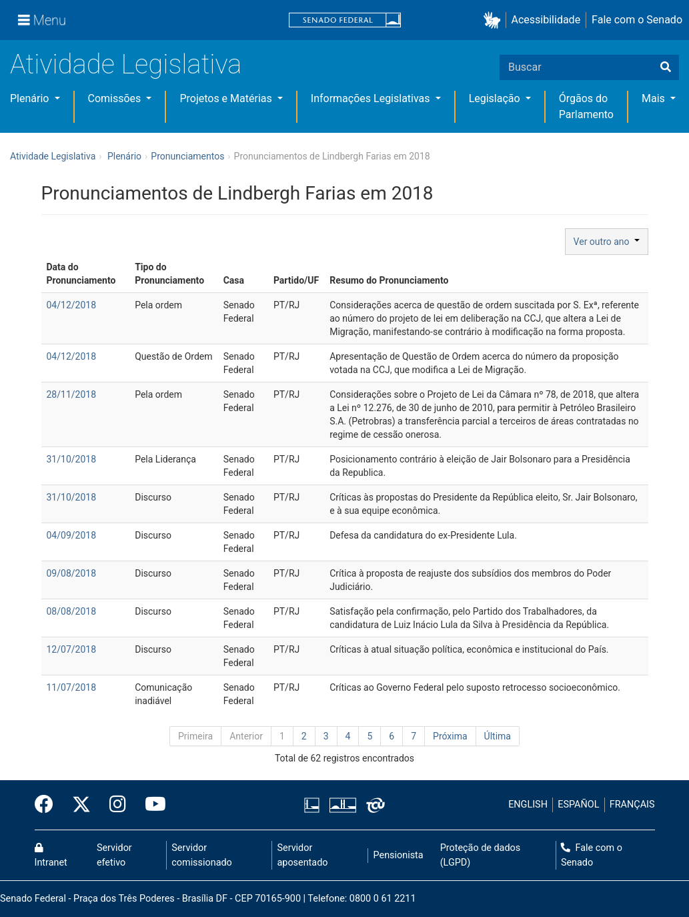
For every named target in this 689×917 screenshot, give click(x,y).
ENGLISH (528, 804)
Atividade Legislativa (125, 64)
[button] (495, 20)
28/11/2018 (72, 394)
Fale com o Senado (637, 19)
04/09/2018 (72, 535)
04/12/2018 (72, 305)
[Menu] (42, 20)
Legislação (496, 98)
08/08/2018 (72, 611)
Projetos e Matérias (226, 98)
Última (497, 736)
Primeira (195, 736)
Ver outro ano (607, 241)
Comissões (116, 98)
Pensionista (399, 855)
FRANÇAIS (632, 804)
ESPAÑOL (578, 804)
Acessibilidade (546, 19)
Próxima (450, 736)
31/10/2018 (72, 459)
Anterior (246, 736)
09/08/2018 (72, 573)
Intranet (51, 855)
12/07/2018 (72, 649)
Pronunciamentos (187, 156)
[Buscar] (665, 67)
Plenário (30, 98)
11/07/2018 (72, 687)
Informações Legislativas (372, 98)
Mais (655, 98)
